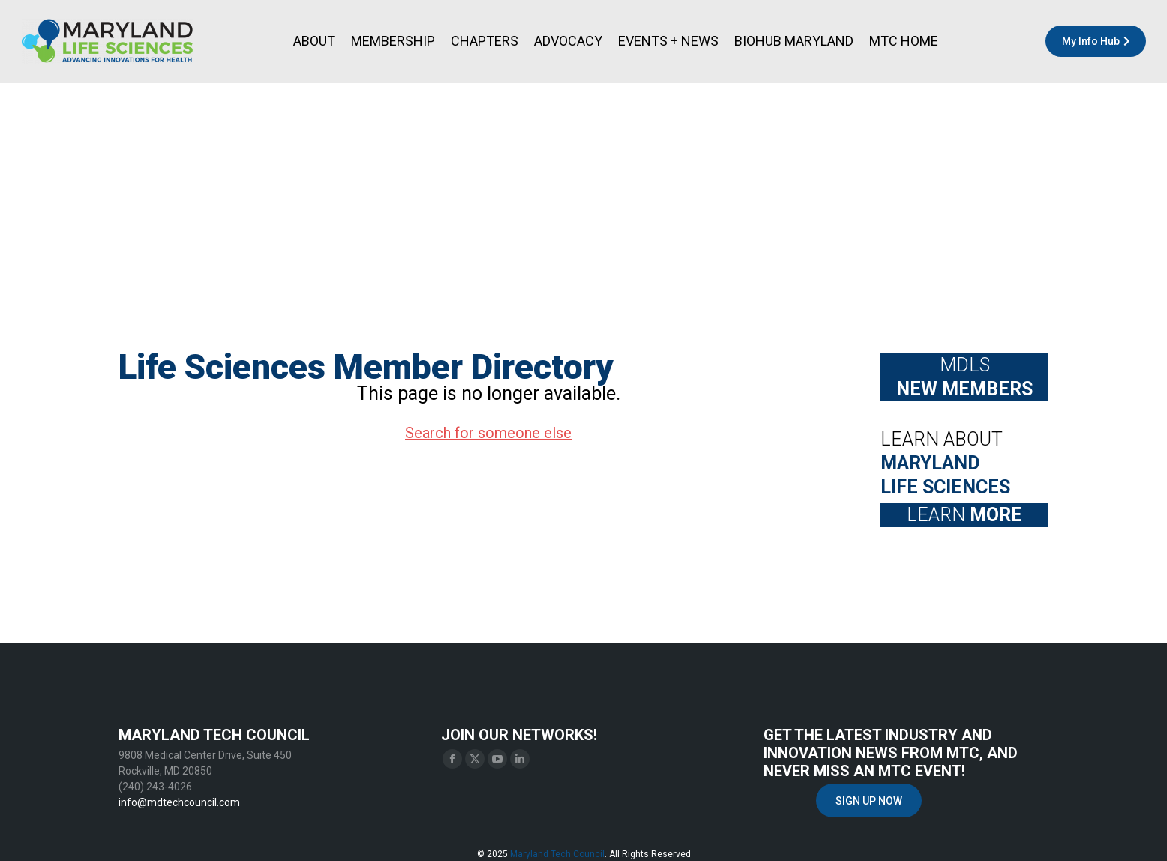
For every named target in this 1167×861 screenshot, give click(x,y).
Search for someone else (488, 433)
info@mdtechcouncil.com (179, 802)
